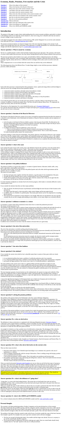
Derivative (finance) (51, 325)
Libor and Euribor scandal (46, 402)
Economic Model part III (45, 111)
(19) (4, 318)
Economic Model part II (43, 109)
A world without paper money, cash (32, 46)
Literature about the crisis (21, 41)
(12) (59, 316)
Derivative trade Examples (30, 343)
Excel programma (31, 316)
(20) (8, 318)
